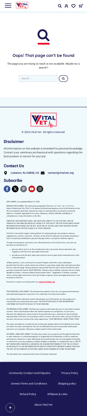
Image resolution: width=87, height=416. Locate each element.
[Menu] (8, 5)
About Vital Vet (43, 404)
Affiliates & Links (57, 394)
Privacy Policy (69, 373)
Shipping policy (67, 383)
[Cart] (81, 6)
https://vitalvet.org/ (14, 208)
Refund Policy (28, 394)
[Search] (60, 6)
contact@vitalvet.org (47, 282)
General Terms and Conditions (29, 383)
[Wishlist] (73, 6)
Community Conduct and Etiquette (29, 373)
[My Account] (66, 6)
